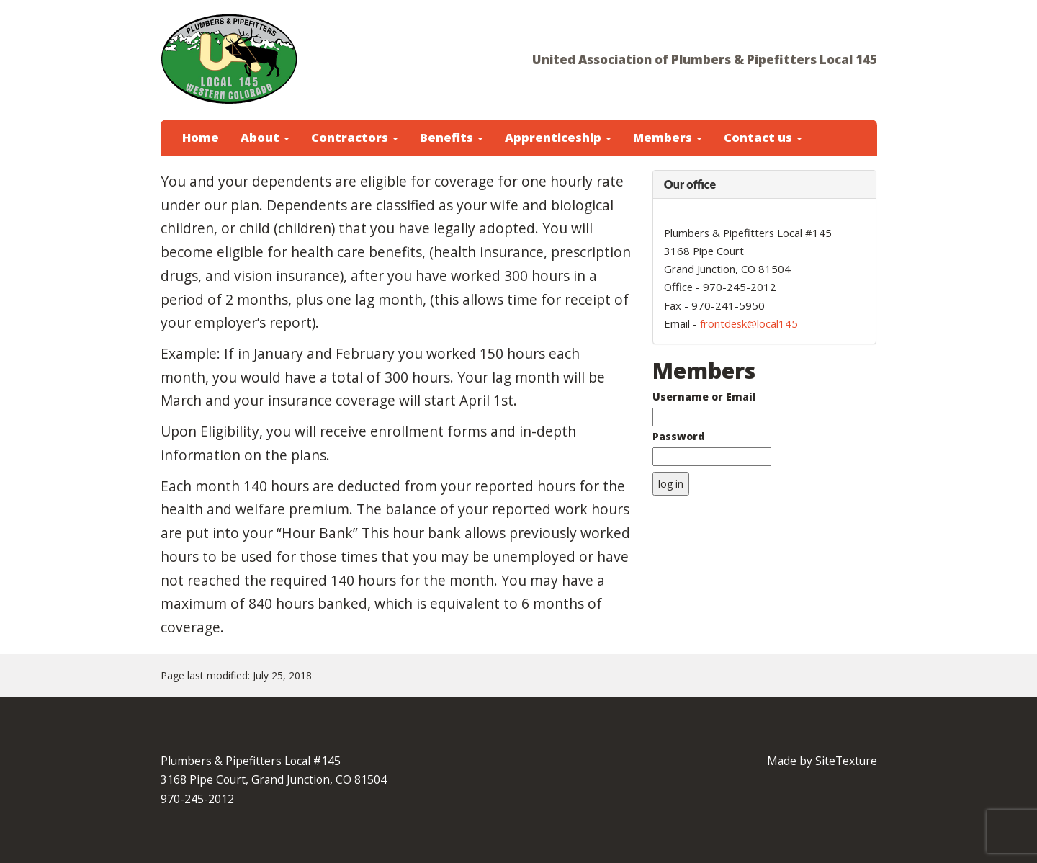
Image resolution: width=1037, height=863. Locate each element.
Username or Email (704, 396)
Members (667, 137)
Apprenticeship (558, 137)
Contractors (354, 137)
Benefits (451, 137)
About (265, 137)
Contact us (763, 137)
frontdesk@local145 (749, 323)
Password (678, 436)
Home (200, 137)
